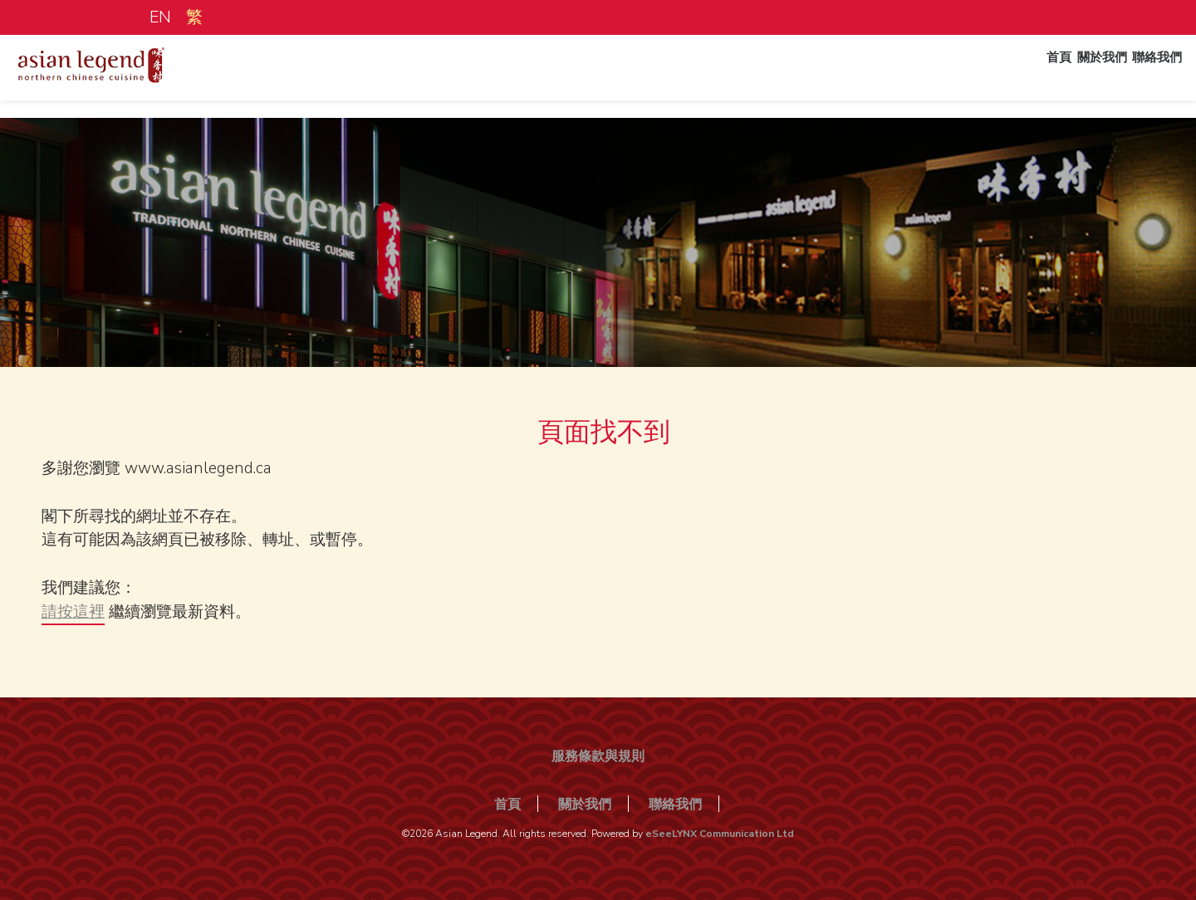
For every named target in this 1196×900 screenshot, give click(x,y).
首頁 (1018, 77)
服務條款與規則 (598, 756)
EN (160, 17)
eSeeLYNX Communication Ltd (719, 833)
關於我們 (1074, 77)
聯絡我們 (1144, 77)
